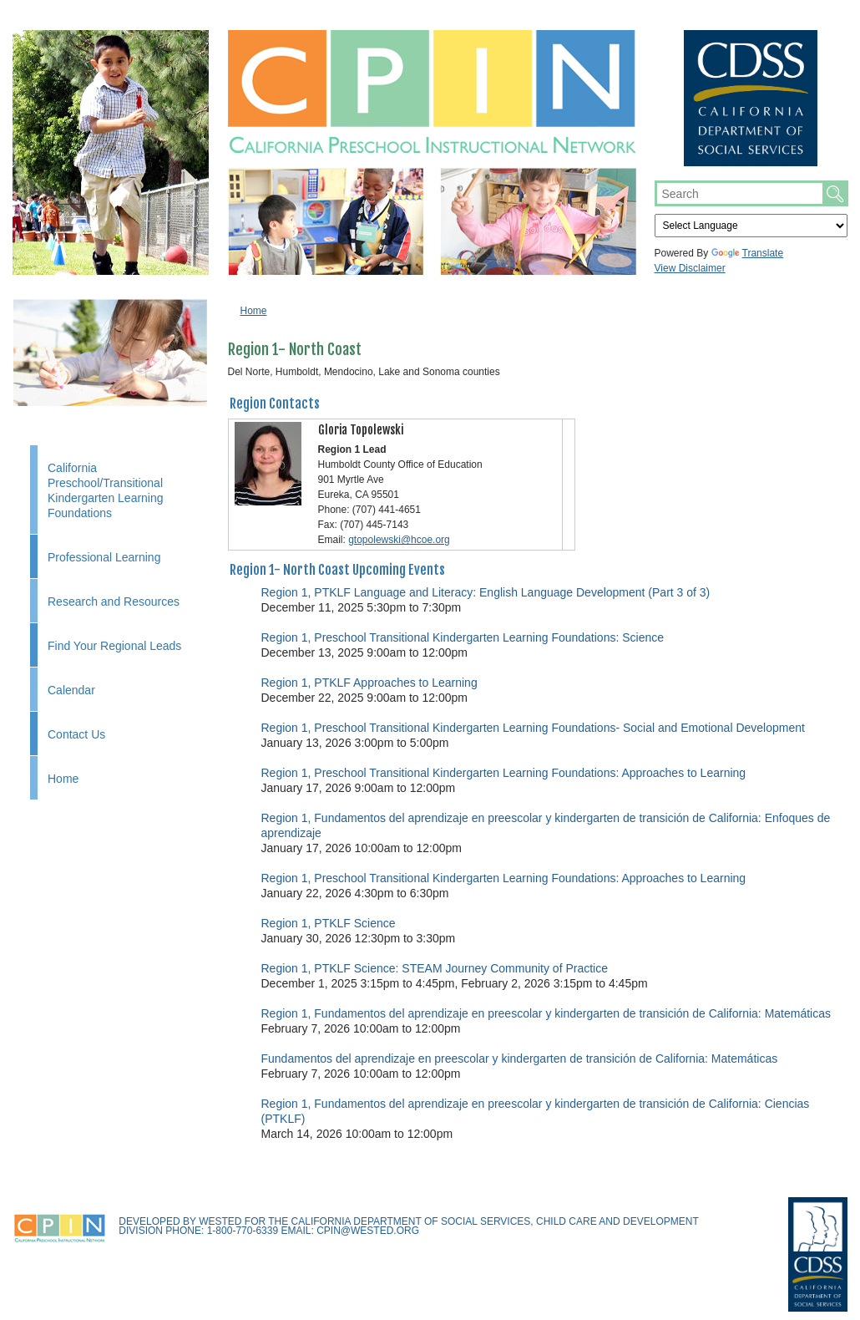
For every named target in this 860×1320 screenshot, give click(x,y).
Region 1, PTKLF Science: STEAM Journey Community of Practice (435, 968)
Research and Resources (114, 601)
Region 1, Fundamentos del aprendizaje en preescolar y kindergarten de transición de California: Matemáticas (546, 1013)
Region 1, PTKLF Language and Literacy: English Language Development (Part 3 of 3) (486, 592)
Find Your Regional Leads (114, 645)
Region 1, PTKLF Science (328, 923)
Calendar (71, 690)
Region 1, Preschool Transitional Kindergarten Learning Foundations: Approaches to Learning (503, 772)
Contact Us (76, 734)
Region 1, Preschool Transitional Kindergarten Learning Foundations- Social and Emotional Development (533, 727)
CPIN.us (431, 91)
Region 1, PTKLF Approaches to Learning (369, 682)
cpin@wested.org (367, 1230)
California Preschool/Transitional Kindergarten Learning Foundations (106, 490)
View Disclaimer (690, 268)
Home (63, 778)
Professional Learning (104, 557)
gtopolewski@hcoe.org (399, 540)
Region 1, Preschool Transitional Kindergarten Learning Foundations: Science (463, 637)
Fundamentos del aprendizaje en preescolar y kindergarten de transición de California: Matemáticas (519, 1058)
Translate (747, 253)
